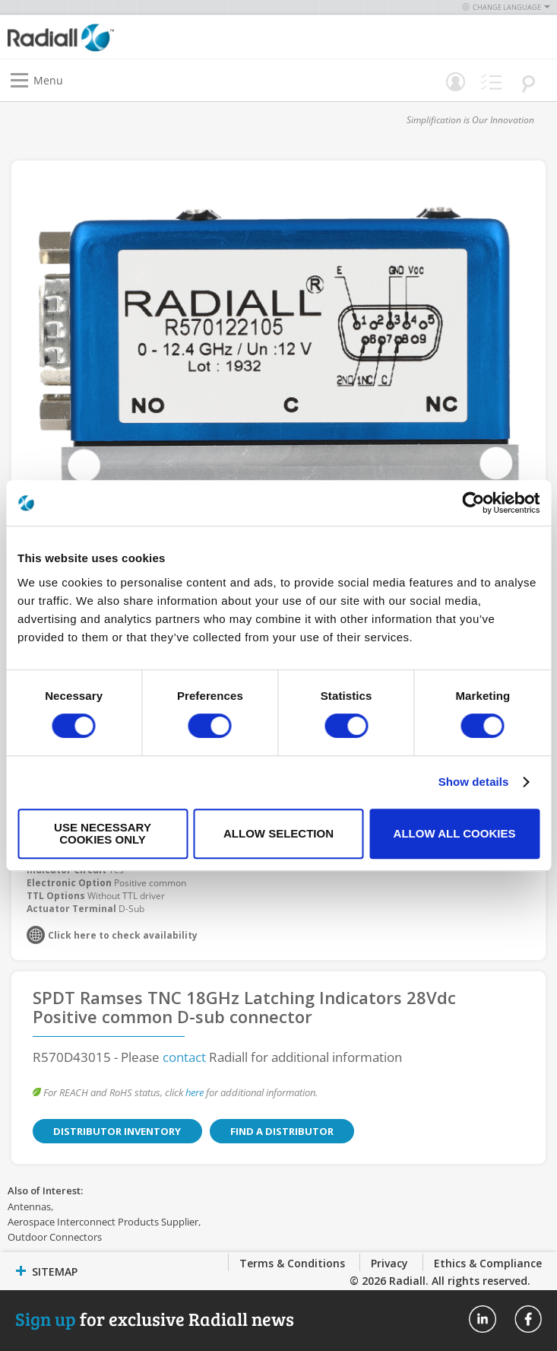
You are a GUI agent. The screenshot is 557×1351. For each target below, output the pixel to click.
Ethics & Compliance (488, 1263)
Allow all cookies (455, 833)
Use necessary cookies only (102, 833)
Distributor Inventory (113, 1131)
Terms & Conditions (292, 1263)
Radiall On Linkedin (482, 1319)
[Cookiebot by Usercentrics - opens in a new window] (473, 502)
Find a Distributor (269, 1131)
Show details (473, 781)
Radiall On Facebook (528, 1319)
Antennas (29, 1206)
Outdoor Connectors (55, 1237)
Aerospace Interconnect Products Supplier (103, 1222)
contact (184, 1057)
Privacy (389, 1263)
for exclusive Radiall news (154, 1318)
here (194, 1092)
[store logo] (147, 37)
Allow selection (278, 833)
